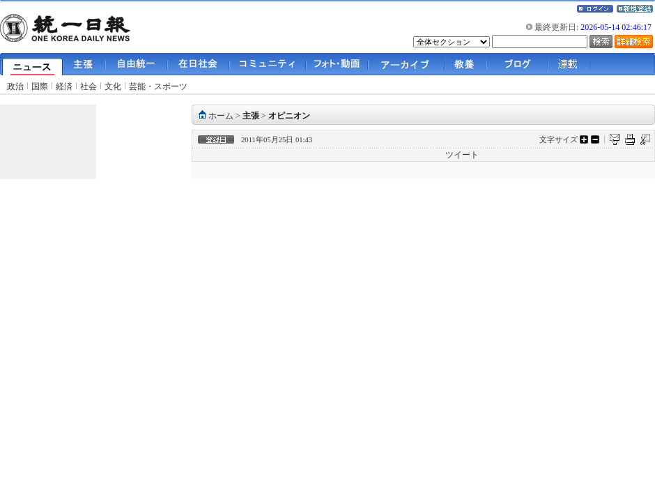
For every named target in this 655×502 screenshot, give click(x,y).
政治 (15, 86)
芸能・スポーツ (158, 86)
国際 (39, 86)
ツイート (462, 155)
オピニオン (289, 116)
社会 (88, 86)
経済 (64, 86)
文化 (113, 86)
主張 (250, 116)
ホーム (220, 116)
